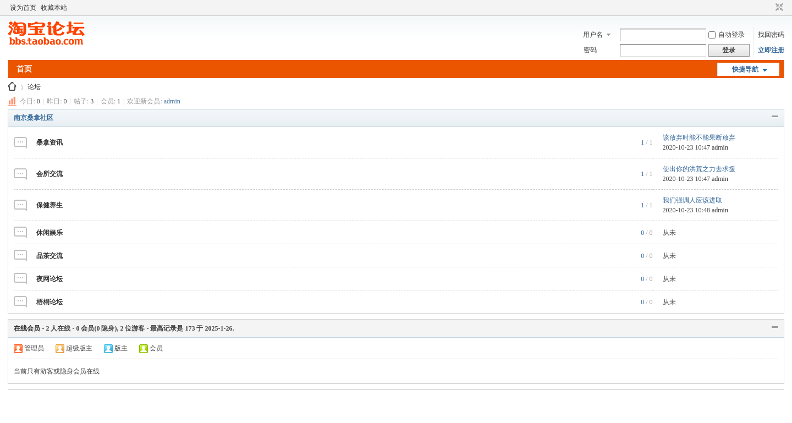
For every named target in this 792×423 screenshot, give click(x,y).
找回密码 (771, 35)
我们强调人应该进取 (692, 200)
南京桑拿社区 (33, 118)
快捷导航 (745, 69)
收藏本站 (54, 8)
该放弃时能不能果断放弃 (699, 137)
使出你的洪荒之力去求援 (699, 169)
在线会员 (27, 328)
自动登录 (726, 35)
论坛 (34, 87)
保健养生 (49, 205)
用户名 (593, 35)
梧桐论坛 (49, 302)
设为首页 (23, 8)
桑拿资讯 (49, 142)
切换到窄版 (778, 8)
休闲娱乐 (49, 233)
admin (172, 101)
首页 (24, 69)
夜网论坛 (49, 279)
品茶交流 (49, 256)
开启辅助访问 (769, 8)
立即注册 (771, 50)
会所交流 (49, 174)
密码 (590, 50)
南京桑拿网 (12, 87)
